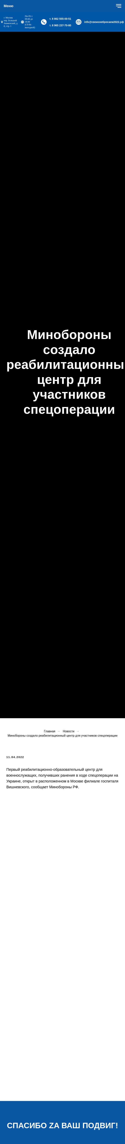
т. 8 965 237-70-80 (60, 25)
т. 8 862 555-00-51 (60, 18)
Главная (49, 731)
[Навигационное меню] (118, 6)
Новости (68, 731)
